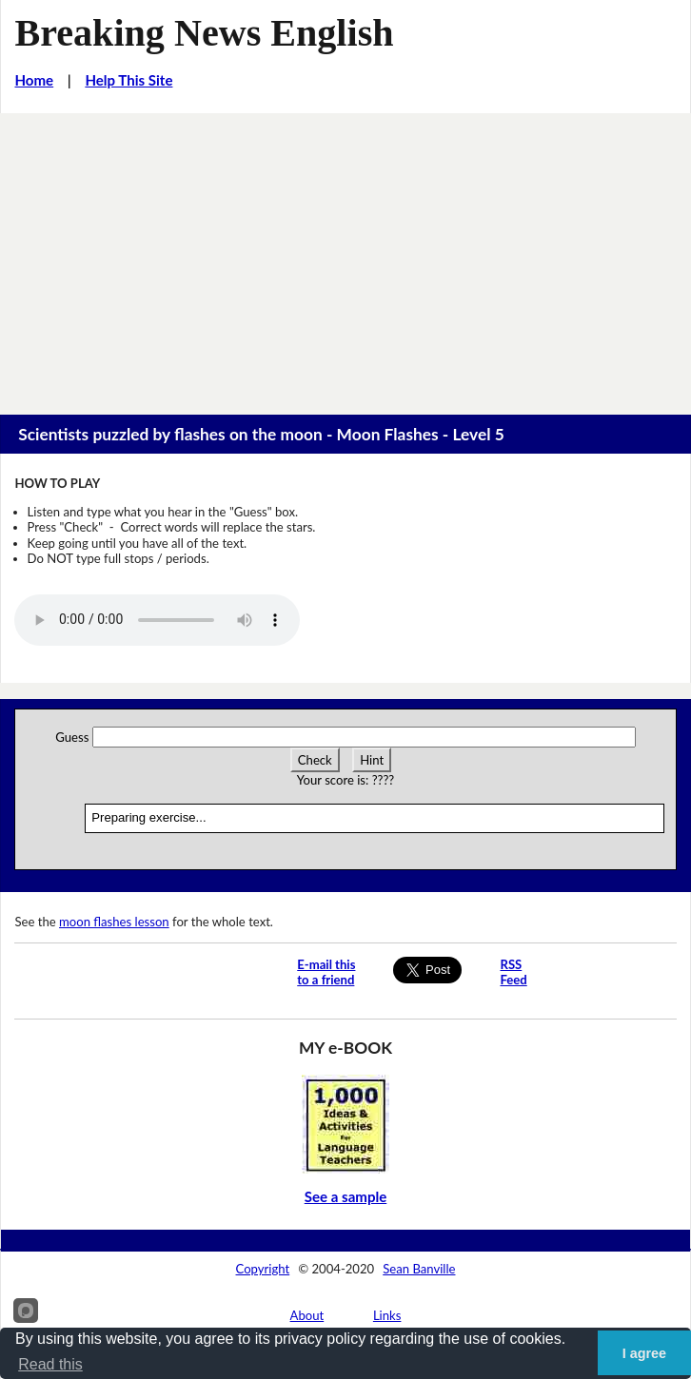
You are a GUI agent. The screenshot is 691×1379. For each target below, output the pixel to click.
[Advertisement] (345, 256)
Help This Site (128, 79)
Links (387, 1315)
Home (33, 79)
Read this (50, 1364)
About (307, 1315)
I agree (644, 1353)
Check (315, 759)
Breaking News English (203, 32)
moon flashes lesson (114, 921)
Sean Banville (419, 1268)
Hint (372, 759)
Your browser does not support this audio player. (157, 620)
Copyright (263, 1268)
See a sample (346, 1196)
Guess (72, 737)
